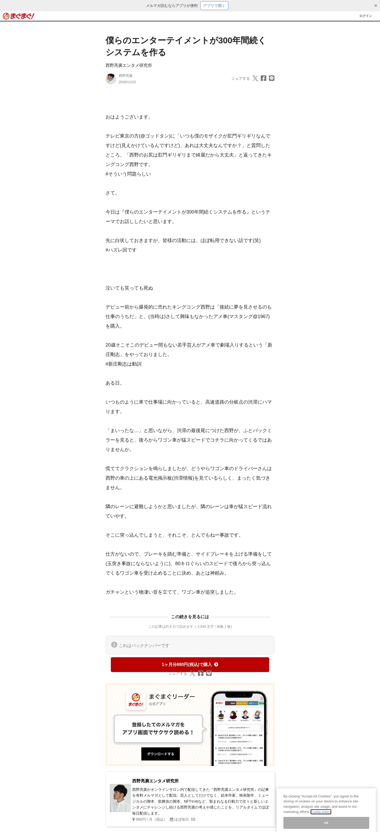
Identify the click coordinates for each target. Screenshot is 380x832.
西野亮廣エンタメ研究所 (129, 65)
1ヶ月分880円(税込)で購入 (190, 664)
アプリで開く (214, 5)
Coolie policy (321, 816)
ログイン (365, 16)
